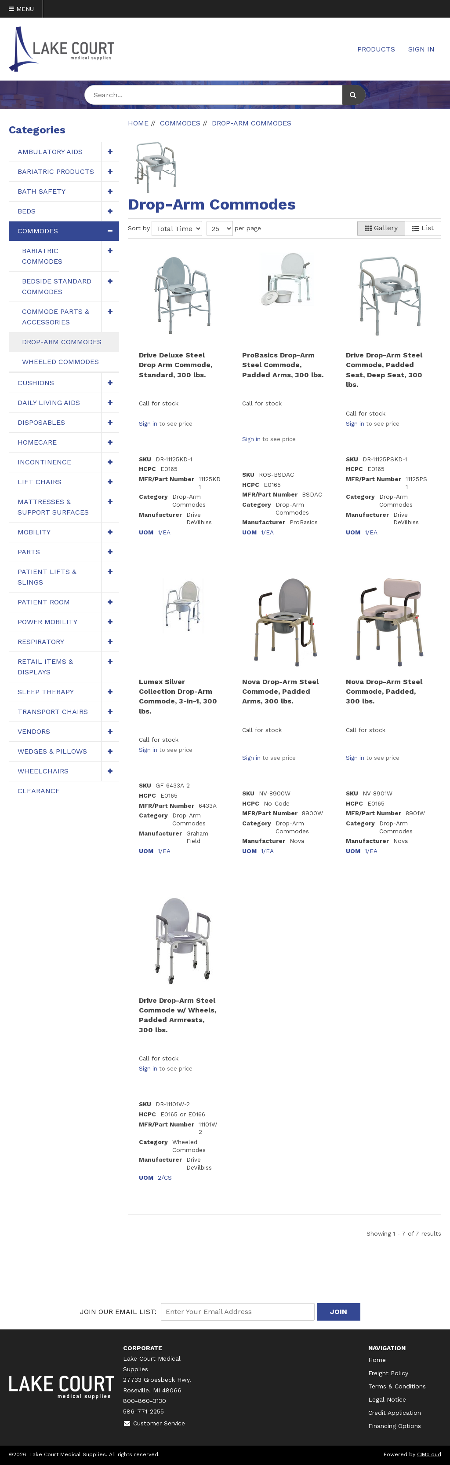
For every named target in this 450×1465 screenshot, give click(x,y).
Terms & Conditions (397, 1386)
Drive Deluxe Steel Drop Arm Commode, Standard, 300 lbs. (175, 365)
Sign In (421, 49)
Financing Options (394, 1425)
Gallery (381, 228)
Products (376, 49)
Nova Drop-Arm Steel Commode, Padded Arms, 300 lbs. (280, 691)
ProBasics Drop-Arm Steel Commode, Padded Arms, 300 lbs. (282, 365)
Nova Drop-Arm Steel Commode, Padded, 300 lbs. (384, 691)
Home (377, 1359)
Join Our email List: (118, 1311)
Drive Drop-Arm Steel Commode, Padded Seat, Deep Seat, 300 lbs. (384, 370)
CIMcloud (429, 1454)
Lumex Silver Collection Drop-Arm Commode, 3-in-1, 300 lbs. (178, 696)
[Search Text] (225, 95)
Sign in (148, 423)
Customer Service (154, 1423)
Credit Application (394, 1412)
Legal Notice (387, 1399)
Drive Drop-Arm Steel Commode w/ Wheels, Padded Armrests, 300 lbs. (177, 1015)
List (423, 228)
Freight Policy (388, 1373)
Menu (21, 8)
